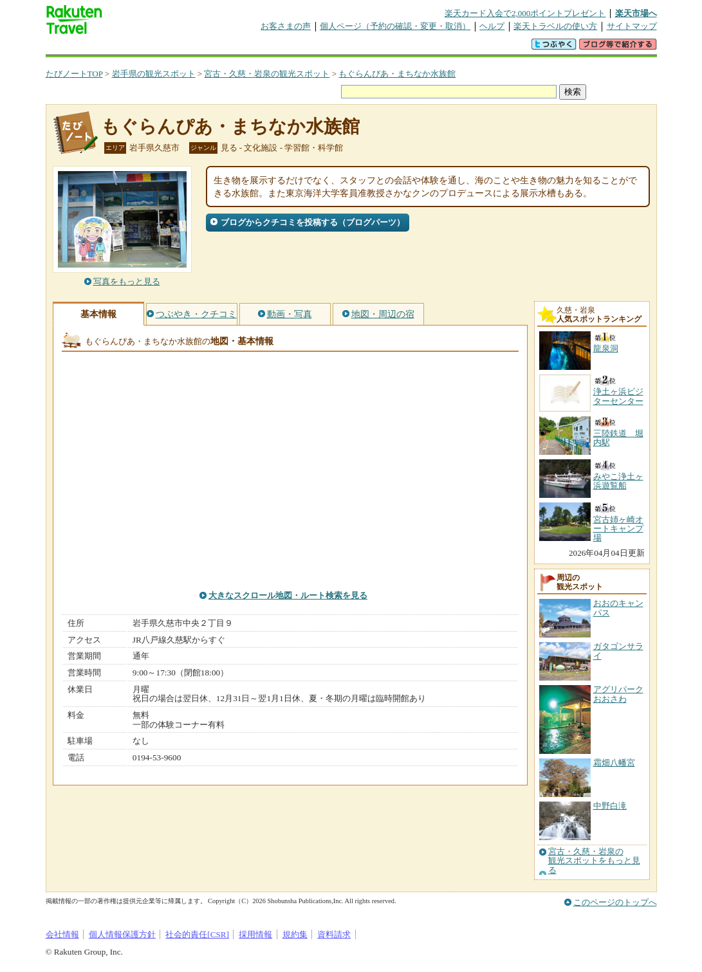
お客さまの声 (286, 26)
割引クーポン (249, 48)
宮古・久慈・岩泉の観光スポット (266, 73)
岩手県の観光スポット (154, 73)
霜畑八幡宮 (614, 762)
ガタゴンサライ (618, 650)
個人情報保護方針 (122, 934)
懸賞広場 (196, 48)
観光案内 (354, 48)
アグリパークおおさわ (618, 693)
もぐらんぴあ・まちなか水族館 (397, 73)
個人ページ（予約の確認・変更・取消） (395, 26)
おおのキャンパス (618, 607)
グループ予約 (302, 48)
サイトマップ (632, 26)
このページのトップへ (615, 902)
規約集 (295, 934)
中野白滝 (610, 806)
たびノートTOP (74, 73)
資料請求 (334, 934)
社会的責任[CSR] (197, 934)
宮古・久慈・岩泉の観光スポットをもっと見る (594, 861)
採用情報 (255, 934)
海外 (143, 48)
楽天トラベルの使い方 (555, 26)
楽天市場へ (636, 13)
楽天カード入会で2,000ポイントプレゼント (525, 13)
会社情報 (62, 934)
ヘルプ (491, 26)
